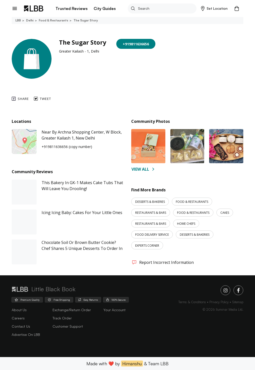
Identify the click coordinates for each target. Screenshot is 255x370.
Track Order (62, 318)
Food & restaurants (53, 20)
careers (18, 318)
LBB (18, 20)
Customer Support (68, 326)
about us (19, 310)
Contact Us (21, 326)
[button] (214, 8)
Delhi (29, 20)
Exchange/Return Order (72, 310)
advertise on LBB (26, 334)
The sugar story (85, 20)
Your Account (114, 310)
